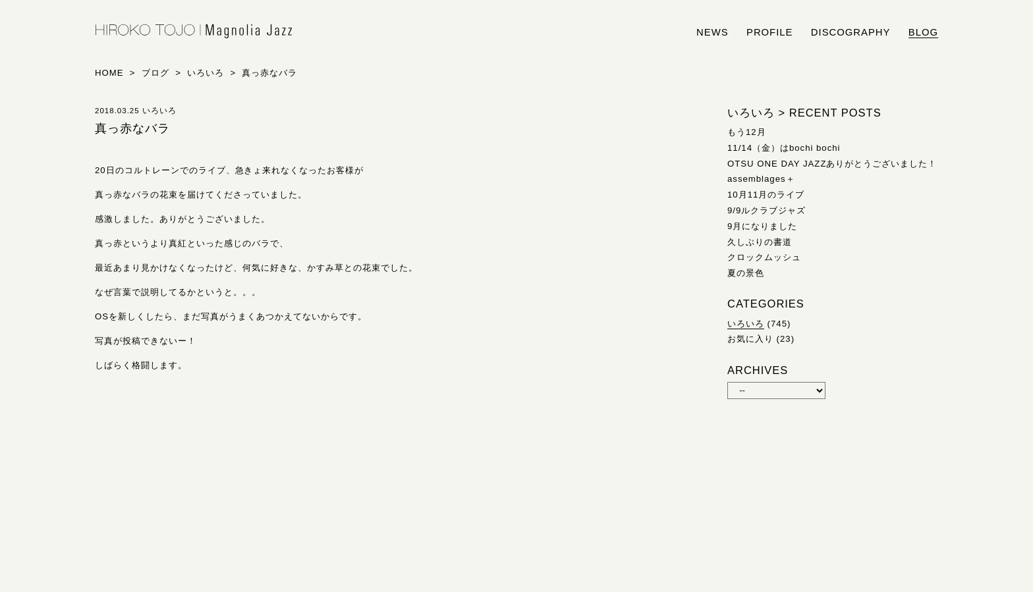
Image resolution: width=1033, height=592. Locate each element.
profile (769, 32)
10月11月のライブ (765, 195)
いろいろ (745, 324)
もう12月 (746, 132)
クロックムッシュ (764, 257)
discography (851, 32)
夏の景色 (745, 273)
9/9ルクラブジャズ (766, 210)
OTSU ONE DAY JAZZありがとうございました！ (832, 164)
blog (923, 32)
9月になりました (762, 226)
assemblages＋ (761, 179)
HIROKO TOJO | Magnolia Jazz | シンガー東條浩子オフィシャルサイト (194, 31)
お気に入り (750, 339)
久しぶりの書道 (759, 242)
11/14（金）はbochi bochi (784, 148)
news (712, 32)
